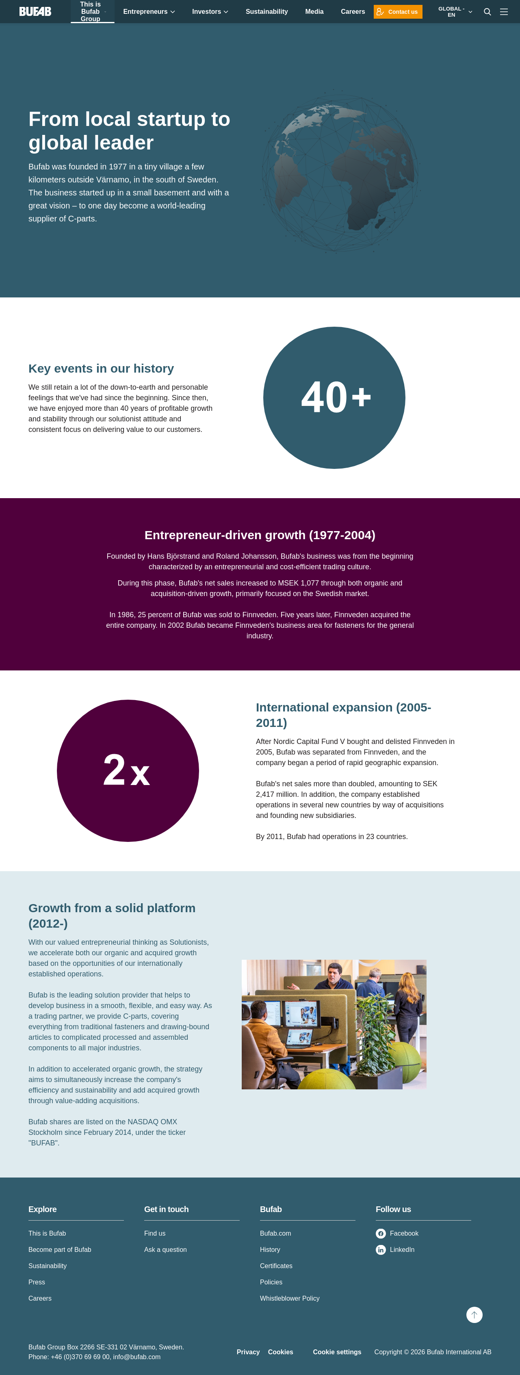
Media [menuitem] (314, 11)
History (270, 1249)
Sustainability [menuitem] (267, 11)
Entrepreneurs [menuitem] (149, 11)
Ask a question (165, 1249)
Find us (154, 1233)
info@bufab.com (137, 1356)
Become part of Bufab (59, 1249)
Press (36, 1282)
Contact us (403, 12)
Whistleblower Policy (290, 1298)
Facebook (404, 1233)
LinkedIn (402, 1249)
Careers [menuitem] (353, 11)
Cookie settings (337, 1352)
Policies (271, 1282)
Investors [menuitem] (210, 11)
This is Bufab (47, 1233)
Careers (40, 1298)
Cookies (280, 1352)
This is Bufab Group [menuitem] (93, 11)
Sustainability (47, 1265)
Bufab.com (275, 1233)
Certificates (276, 1265)
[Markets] (454, 11)
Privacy (248, 1352)
